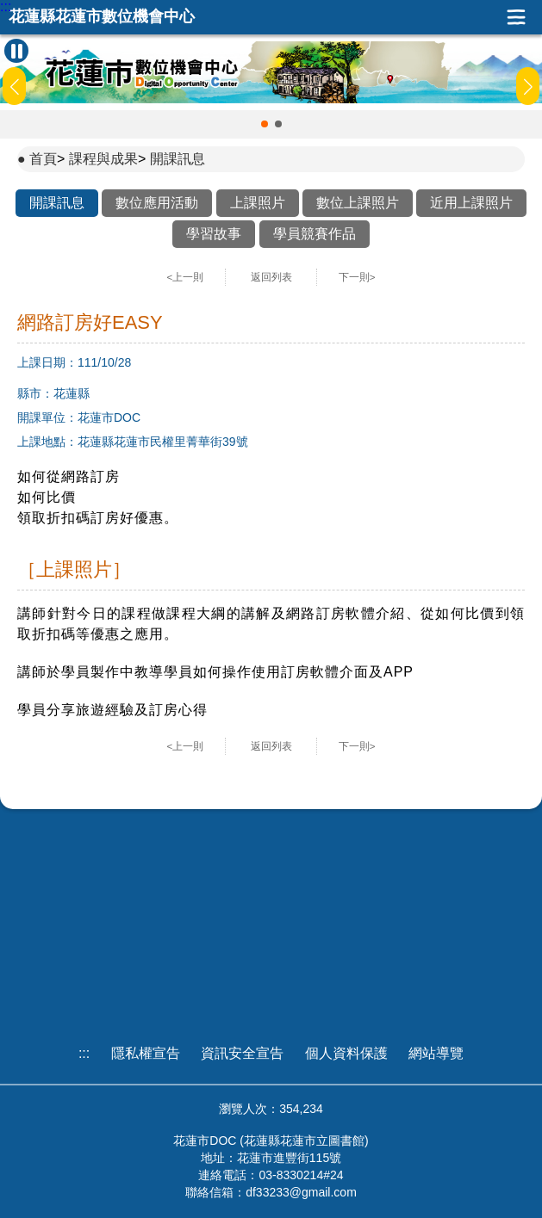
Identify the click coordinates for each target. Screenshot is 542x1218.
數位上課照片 (357, 202)
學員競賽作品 (314, 233)
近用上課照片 (471, 202)
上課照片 (257, 202)
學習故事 (213, 233)
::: (5, 7)
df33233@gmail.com (301, 1192)
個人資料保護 (346, 1053)
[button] (264, 124)
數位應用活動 (156, 202)
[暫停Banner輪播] (16, 51)
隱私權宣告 (145, 1053)
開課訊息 (177, 158)
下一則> (357, 277)
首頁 (43, 158)
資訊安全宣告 (242, 1053)
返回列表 (271, 277)
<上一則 (185, 277)
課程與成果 (103, 158)
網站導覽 (436, 1053)
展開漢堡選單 (516, 17)
